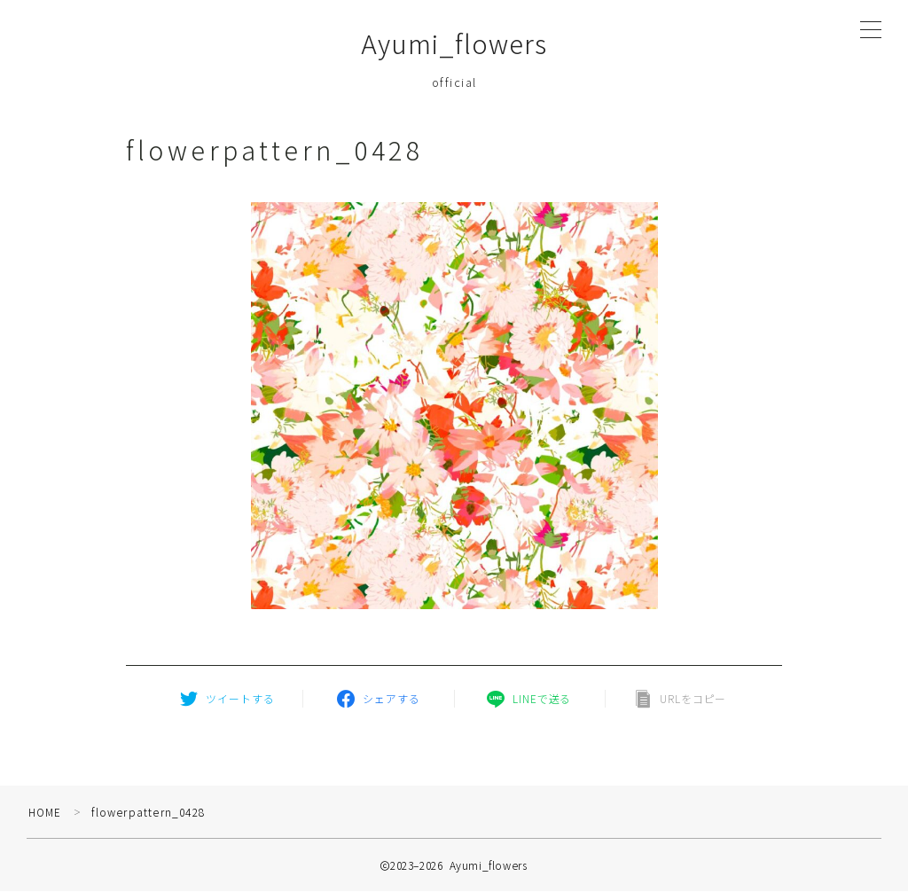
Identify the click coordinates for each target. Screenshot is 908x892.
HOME (45, 812)
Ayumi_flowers (454, 44)
